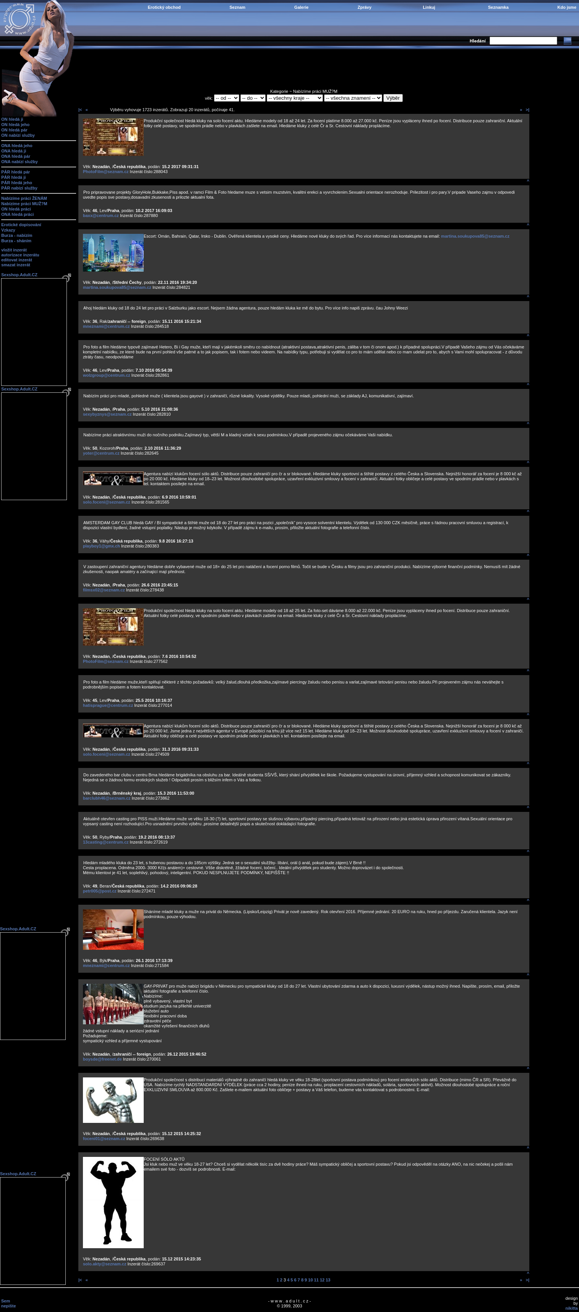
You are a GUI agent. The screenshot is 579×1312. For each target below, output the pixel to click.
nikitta (572, 1308)
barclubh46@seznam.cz (106, 798)
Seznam (237, 7)
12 (322, 1280)
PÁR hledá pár (15, 172)
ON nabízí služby (18, 135)
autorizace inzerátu (20, 255)
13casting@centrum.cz (106, 842)
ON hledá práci (16, 209)
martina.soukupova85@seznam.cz (475, 236)
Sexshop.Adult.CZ (19, 274)
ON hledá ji (12, 119)
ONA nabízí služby (19, 161)
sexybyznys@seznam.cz (107, 414)
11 (316, 1280)
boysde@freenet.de (102, 1059)
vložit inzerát (14, 250)
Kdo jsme (566, 7)
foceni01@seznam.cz (104, 1138)
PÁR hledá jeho (16, 182)
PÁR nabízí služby (19, 188)
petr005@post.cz (100, 891)
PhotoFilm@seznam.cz (106, 171)
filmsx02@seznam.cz (104, 590)
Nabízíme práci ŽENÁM (24, 198)
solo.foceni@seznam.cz (106, 502)
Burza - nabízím (16, 235)
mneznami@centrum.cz (106, 326)
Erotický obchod (164, 7)
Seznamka (498, 7)
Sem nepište (8, 1303)
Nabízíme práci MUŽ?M (24, 203)
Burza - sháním (16, 240)
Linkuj (429, 7)
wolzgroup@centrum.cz (106, 375)
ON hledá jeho (15, 124)
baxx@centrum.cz (101, 215)
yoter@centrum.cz (101, 453)
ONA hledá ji (13, 151)
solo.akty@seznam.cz (104, 1264)
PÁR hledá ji (13, 177)
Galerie (301, 7)
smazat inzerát (15, 264)
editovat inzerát (16, 260)
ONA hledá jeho (16, 145)
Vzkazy (8, 230)
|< (80, 109)
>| (527, 109)
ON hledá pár (14, 130)
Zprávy (364, 7)
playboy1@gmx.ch (101, 546)
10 (310, 1280)
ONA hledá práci (17, 214)
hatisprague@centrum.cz (108, 705)
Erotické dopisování (21, 224)
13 (328, 1280)
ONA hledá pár (15, 156)
